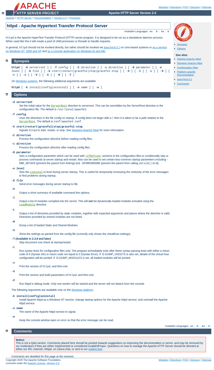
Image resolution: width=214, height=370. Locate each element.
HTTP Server (24, 17)
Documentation (42, 17)
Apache (10, 17)
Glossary (195, 7)
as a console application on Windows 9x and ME (76, 51)
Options (181, 48)
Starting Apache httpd (189, 59)
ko (163, 31)
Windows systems (26, 81)
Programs (75, 17)
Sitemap (206, 7)
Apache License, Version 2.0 (43, 363)
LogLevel (36, 172)
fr (156, 31)
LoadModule (27, 204)
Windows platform (82, 289)
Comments (183, 83)
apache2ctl (112, 47)
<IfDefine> (93, 156)
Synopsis (182, 44)
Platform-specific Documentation (186, 73)
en (151, 31)
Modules (163, 7)
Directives (175, 7)
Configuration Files (187, 67)
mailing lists (95, 349)
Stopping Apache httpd (189, 63)
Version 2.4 (60, 17)
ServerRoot (59, 105)
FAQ (185, 7)
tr (168, 31)
